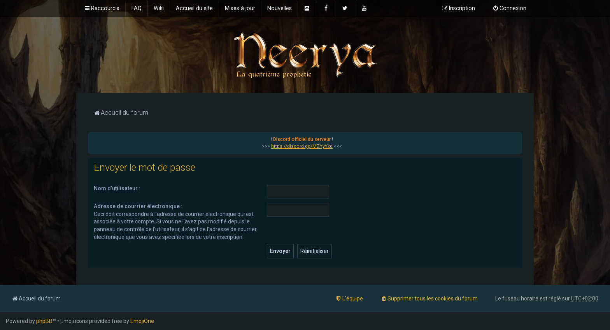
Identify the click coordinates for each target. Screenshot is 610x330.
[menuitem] (136, 8)
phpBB (44, 321)
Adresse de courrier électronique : (138, 206)
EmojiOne (142, 321)
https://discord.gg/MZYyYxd (302, 146)
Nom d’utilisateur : (117, 188)
